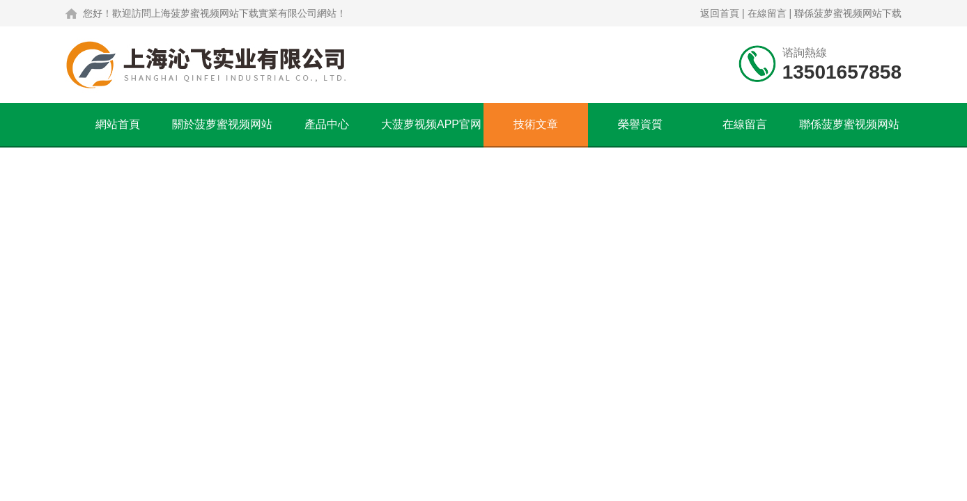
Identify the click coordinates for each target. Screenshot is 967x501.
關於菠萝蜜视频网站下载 (222, 132)
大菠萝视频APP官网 (431, 124)
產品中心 (326, 124)
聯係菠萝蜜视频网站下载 (848, 13)
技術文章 (535, 124)
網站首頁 (117, 124)
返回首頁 (719, 13)
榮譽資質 (640, 124)
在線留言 (767, 13)
